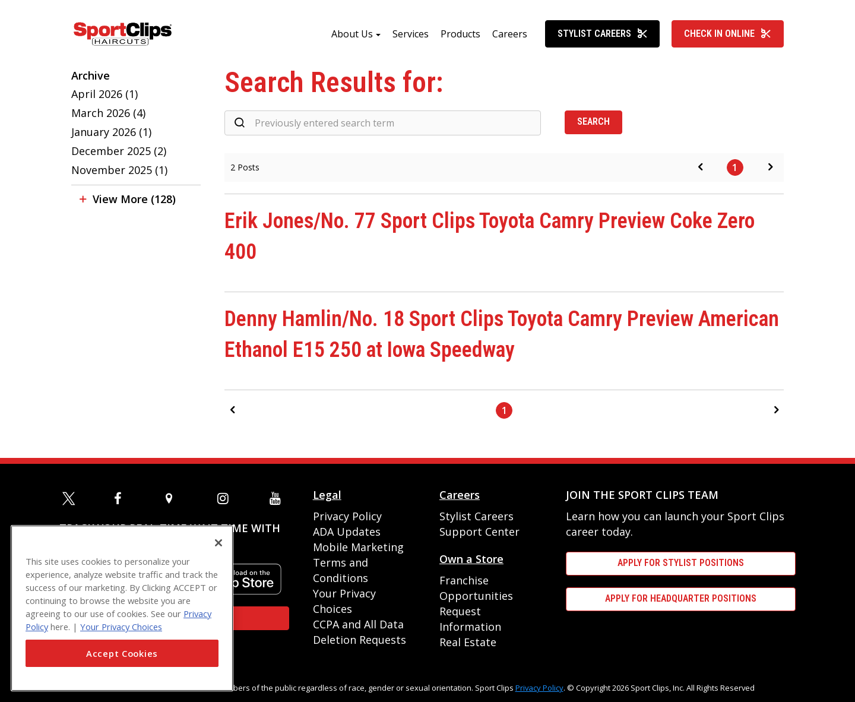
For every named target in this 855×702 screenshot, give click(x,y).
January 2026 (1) (111, 132)
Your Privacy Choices (121, 627)
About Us (352, 33)
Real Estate (467, 642)
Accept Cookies (122, 653)
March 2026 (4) (108, 113)
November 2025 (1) (119, 170)
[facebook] (122, 498)
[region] (122, 608)
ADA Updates (347, 531)
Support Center (479, 531)
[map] (174, 498)
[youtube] (278, 498)
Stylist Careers (603, 33)
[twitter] (70, 498)
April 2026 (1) (104, 94)
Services (410, 33)
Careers (509, 33)
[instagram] (225, 498)
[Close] (218, 543)
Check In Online (727, 33)
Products (460, 33)
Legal (327, 495)
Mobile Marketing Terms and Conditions (358, 562)
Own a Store (471, 559)
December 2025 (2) (118, 151)
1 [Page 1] (734, 167)
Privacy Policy (347, 516)
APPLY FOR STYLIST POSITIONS (681, 562)
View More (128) (134, 199)
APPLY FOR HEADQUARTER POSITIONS (680, 598)
